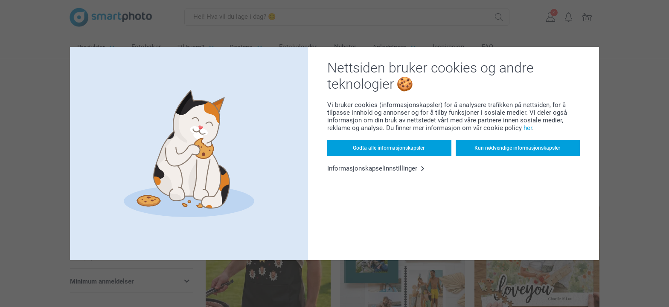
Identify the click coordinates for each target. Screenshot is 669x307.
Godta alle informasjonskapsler (389, 148)
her (528, 128)
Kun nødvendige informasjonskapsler (517, 148)
